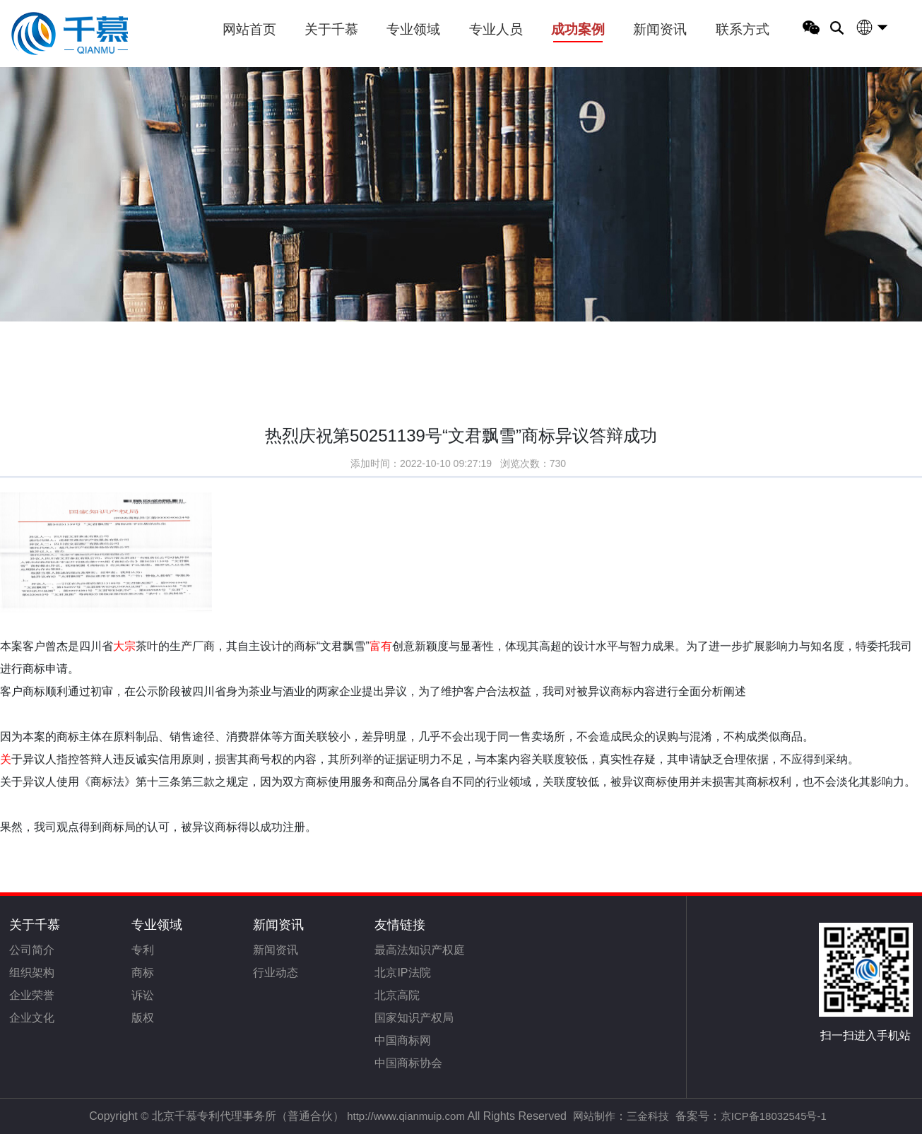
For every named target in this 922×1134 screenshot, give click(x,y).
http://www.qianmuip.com (406, 1116)
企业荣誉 (31, 995)
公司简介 (31, 950)
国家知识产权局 (414, 1018)
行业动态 (275, 973)
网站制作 (594, 1116)
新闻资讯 (660, 29)
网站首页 (249, 29)
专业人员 (496, 29)
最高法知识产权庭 (419, 950)
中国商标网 (402, 1040)
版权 (142, 1018)
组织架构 (31, 973)
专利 (142, 950)
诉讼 (142, 995)
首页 (36, 331)
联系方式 (742, 29)
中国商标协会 (408, 1063)
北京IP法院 (402, 973)
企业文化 (31, 1018)
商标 (142, 973)
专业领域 (413, 29)
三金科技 (648, 1116)
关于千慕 (331, 29)
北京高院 (397, 995)
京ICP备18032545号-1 (774, 1116)
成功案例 (578, 29)
